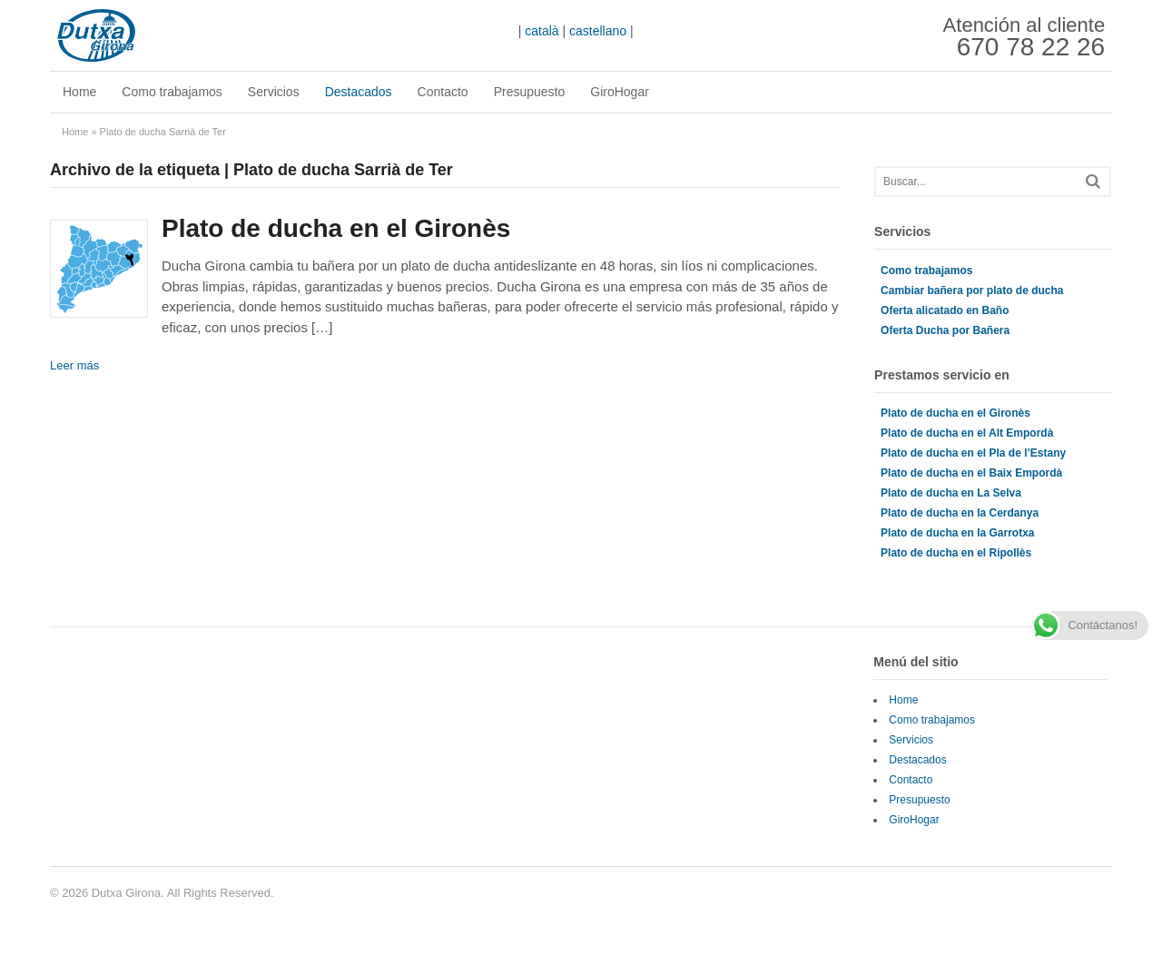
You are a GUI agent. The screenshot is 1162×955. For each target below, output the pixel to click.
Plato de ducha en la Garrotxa (957, 533)
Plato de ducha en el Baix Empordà (971, 473)
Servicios (274, 91)
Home (79, 91)
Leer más (74, 365)
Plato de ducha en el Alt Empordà (967, 433)
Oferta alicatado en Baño (945, 310)
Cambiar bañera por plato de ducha (972, 290)
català (541, 31)
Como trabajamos (172, 91)
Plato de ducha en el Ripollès (956, 552)
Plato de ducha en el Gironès (336, 228)
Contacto (443, 91)
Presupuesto (530, 91)
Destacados (358, 91)
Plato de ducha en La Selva (951, 493)
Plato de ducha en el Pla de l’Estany (973, 453)
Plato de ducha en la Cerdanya (960, 513)
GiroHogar (619, 91)
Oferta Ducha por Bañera (945, 330)
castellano (597, 31)
